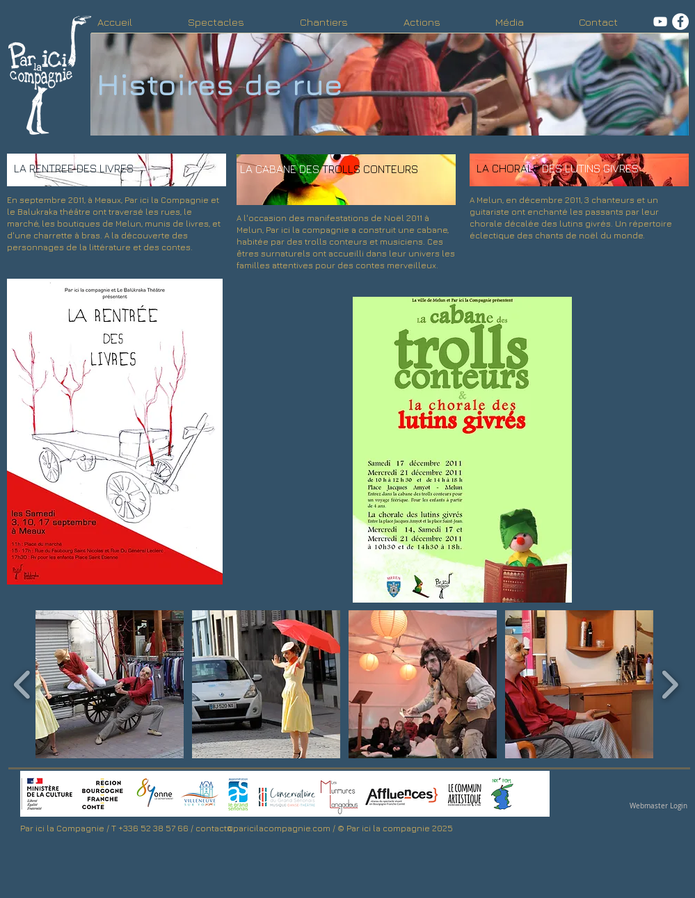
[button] (109, 684)
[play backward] (22, 684)
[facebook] (680, 21)
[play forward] (669, 684)
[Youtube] (660, 21)
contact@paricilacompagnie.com (262, 828)
